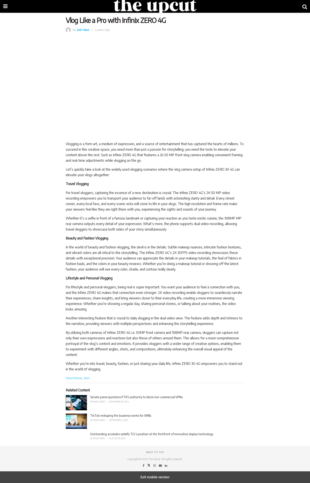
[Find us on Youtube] (160, 465)
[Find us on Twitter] (149, 465)
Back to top (155, 452)
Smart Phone (74, 378)
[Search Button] (304, 6)
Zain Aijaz (83, 29)
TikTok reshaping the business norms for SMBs (120, 415)
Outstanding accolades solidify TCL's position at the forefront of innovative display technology (151, 434)
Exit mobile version (155, 477)
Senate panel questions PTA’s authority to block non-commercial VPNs (136, 397)
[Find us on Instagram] (154, 465)
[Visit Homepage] (155, 6)
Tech (87, 378)
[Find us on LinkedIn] (166, 465)
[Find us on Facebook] (144, 465)
